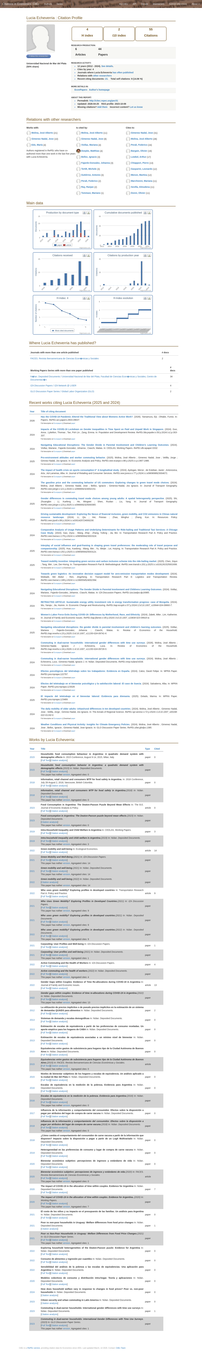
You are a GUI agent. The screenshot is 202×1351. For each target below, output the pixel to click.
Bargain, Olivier (139, 151)
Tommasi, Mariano (90, 193)
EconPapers (80, 89)
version (66, 774)
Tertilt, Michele (88, 169)
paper (73, 423)
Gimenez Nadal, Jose (42, 139)
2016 (32, 1088)
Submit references (178, 4)
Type (149, 749)
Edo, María (37, 145)
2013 (32, 1020)
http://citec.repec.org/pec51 (103, 100)
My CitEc (123, 4)
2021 (32, 860)
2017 (32, 1113)
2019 (32, 831)
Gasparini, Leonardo (141, 169)
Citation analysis (59, 760)
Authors (48, 4)
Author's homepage (99, 89)
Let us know (136, 107)
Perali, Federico (89, 181)
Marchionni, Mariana (141, 181)
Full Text (45, 760)
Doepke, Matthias (90, 151)
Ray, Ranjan (87, 187)
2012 (32, 1010)
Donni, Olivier (138, 193)
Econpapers (57, 423)
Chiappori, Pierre (140, 163)
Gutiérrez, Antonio (90, 175)
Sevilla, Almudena (140, 187)
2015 (32, 757)
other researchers (102, 75)
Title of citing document (54, 411)
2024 (32, 1292)
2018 (32, 782)
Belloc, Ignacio (89, 157)
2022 (32, 850)
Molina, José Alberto (42, 133)
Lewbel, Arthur (138, 157)
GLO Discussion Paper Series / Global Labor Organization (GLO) (62, 391)
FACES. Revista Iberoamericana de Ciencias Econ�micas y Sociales (64, 358)
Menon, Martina (139, 175)
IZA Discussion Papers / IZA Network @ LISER (53, 385)
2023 (32, 808)
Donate (144, 4)
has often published (123, 72)
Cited (158, 749)
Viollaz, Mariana (89, 145)
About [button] (196, 4)
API (134, 4)
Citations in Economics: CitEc (20, 4)
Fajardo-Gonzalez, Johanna (95, 163)
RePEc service (33, 1348)
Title (44, 749)
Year (33, 411)
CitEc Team (120, 1348)
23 (106, 79)
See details (107, 66)
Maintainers (158, 4)
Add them (102, 107)
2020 (32, 1164)
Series (59, 4)
